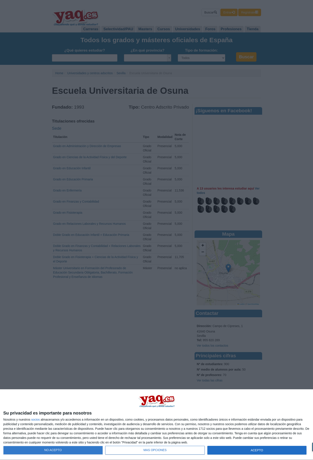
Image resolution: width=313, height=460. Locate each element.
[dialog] (156, 424)
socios (35, 419)
